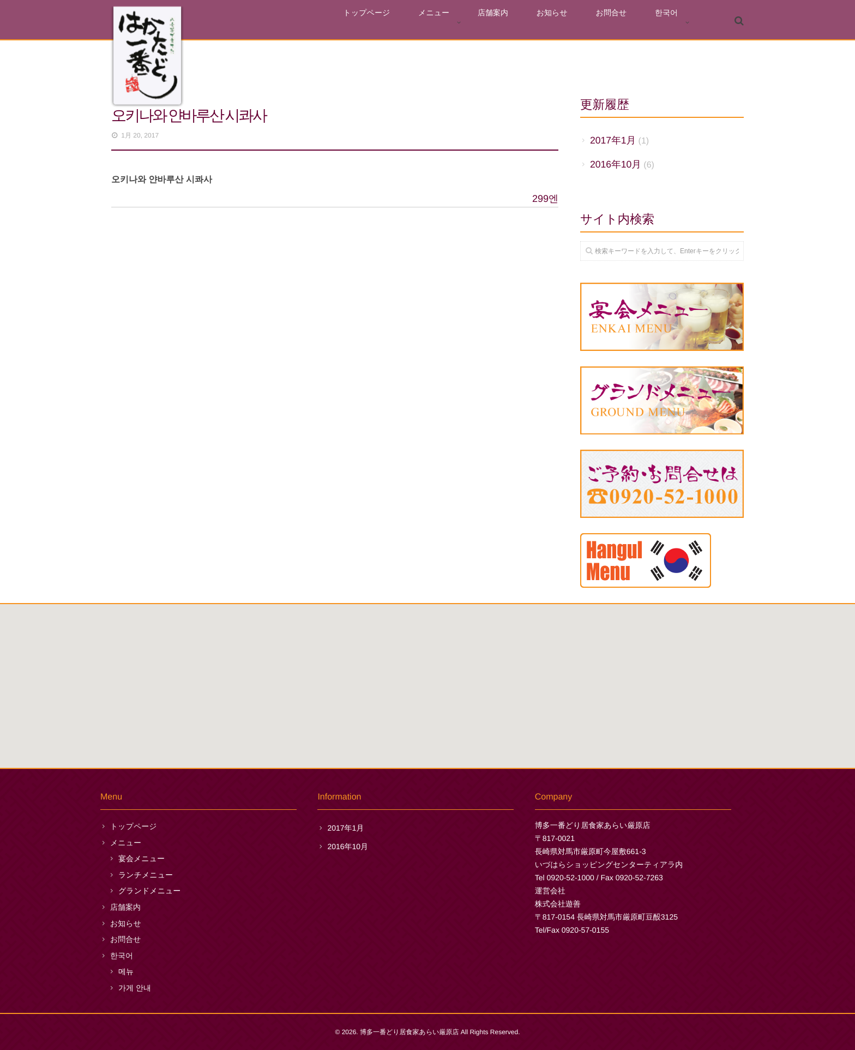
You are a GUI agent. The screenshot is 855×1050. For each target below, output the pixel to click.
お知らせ (581, 22)
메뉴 (126, 971)
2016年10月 (615, 164)
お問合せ (629, 22)
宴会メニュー (141, 858)
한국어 (672, 22)
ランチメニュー (145, 874)
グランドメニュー (149, 890)
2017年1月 (613, 140)
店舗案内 (534, 22)
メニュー (487, 22)
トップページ (432, 22)
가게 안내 (134, 987)
